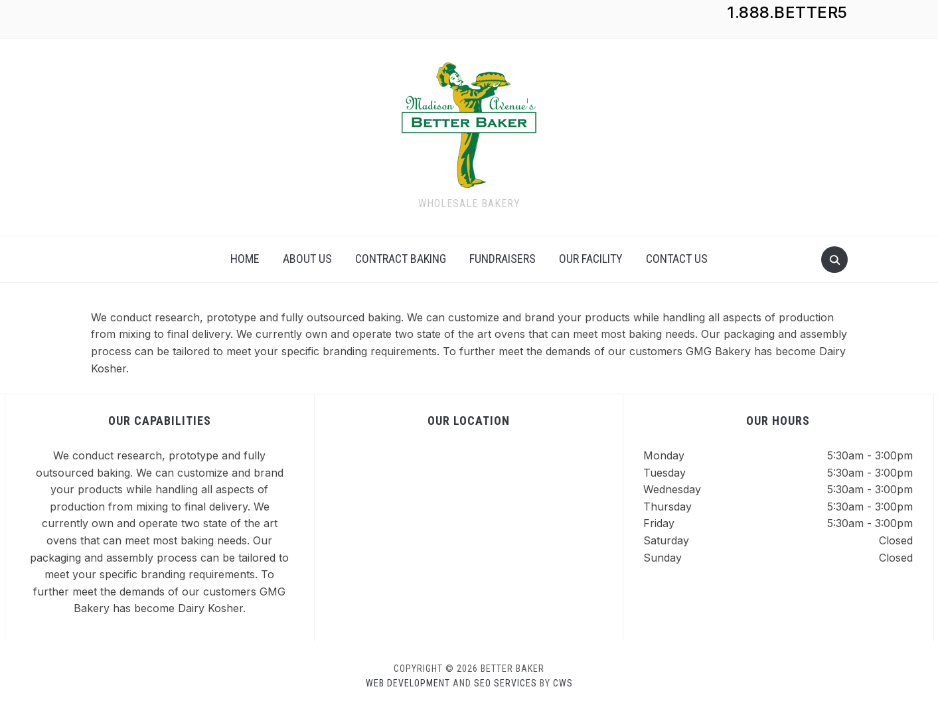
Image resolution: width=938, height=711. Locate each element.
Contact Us (677, 259)
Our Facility (591, 259)
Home (245, 259)
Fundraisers (502, 259)
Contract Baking (400, 259)
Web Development (408, 683)
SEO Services (505, 683)
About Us (307, 259)
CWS (563, 683)
